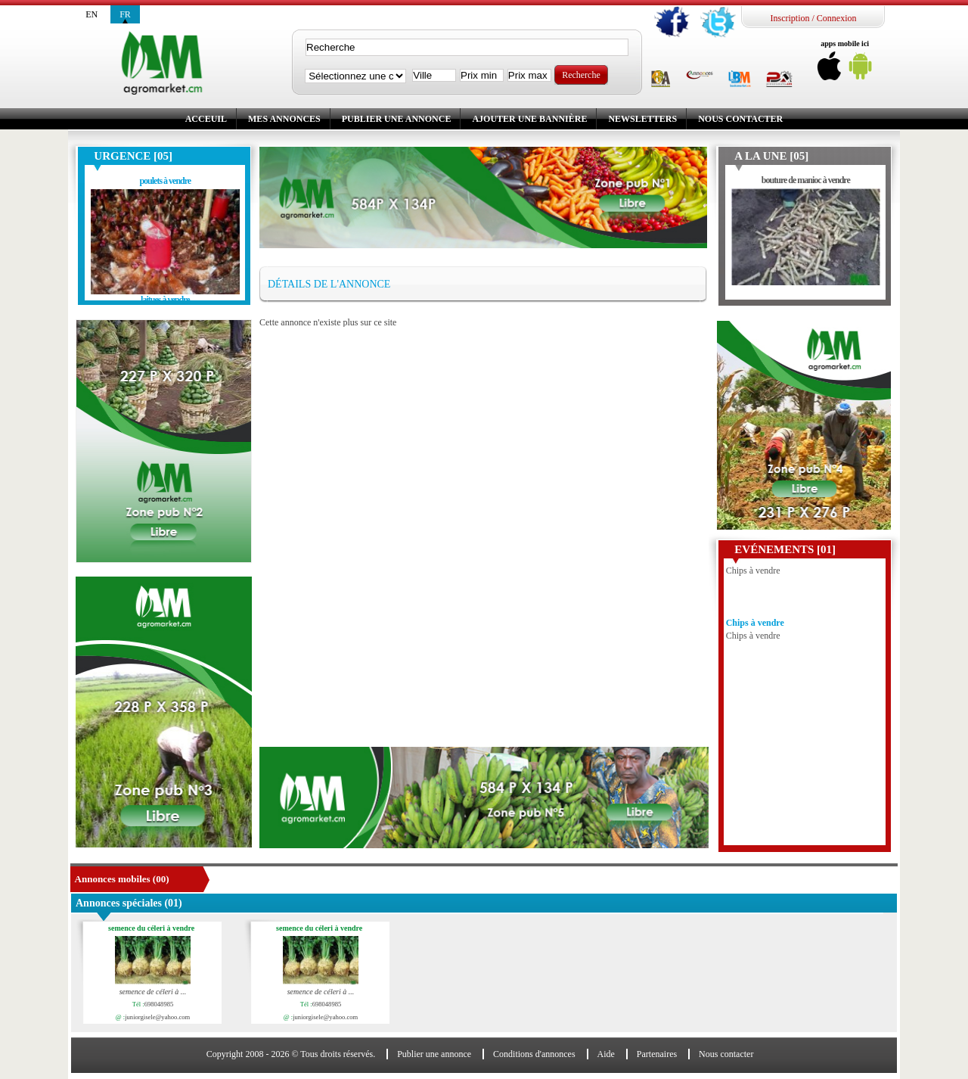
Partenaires (657, 1054)
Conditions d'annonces (534, 1054)
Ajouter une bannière (529, 118)
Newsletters (642, 118)
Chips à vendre (755, 625)
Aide (606, 1054)
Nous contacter (740, 118)
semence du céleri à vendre (154, 928)
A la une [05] (771, 156)
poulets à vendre (165, 181)
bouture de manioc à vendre (806, 180)
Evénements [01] (785, 549)
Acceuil (206, 118)
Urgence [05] (133, 156)
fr (125, 14)
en (91, 14)
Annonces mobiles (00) (122, 879)
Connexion (837, 18)
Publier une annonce (396, 118)
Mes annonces (284, 118)
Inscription (789, 18)
